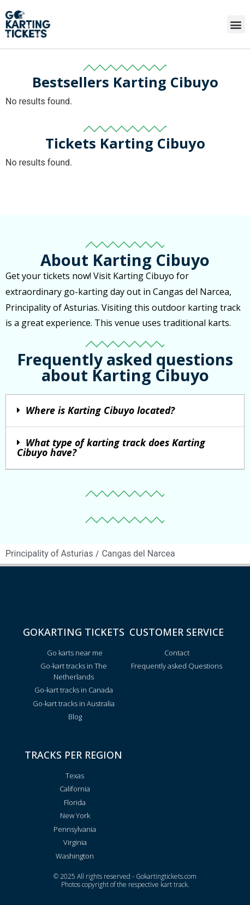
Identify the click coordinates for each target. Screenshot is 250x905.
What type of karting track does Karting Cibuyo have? (111, 447)
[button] (236, 24)
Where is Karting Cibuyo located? (100, 410)
